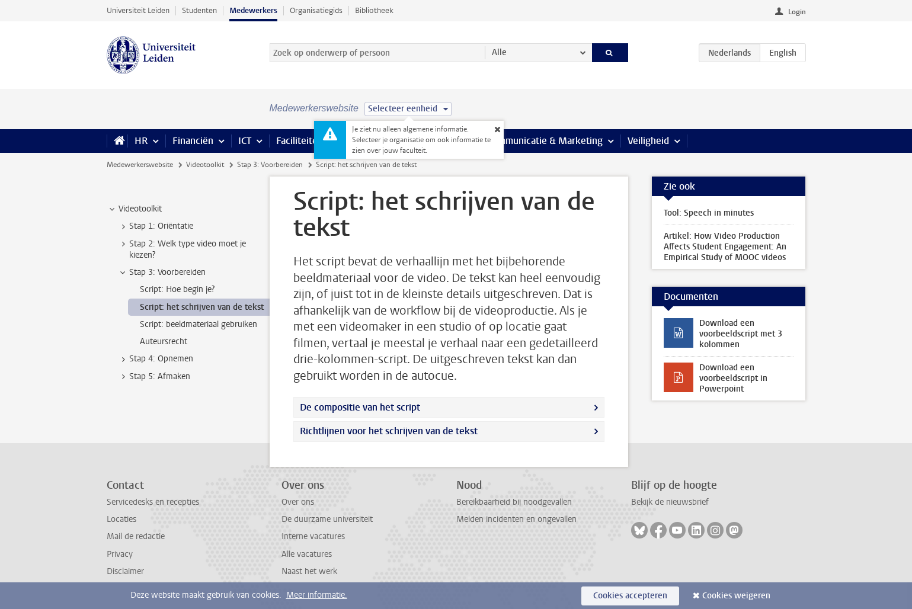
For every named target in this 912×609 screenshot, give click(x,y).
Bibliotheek (374, 10)
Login (797, 12)
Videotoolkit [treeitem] (134, 209)
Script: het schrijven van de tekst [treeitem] (202, 307)
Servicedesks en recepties (153, 502)
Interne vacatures (313, 536)
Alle (499, 52)
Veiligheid (648, 140)
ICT (244, 140)
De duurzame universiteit (327, 519)
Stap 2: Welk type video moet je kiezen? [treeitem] (182, 249)
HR (141, 140)
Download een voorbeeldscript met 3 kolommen (740, 334)
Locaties (121, 519)
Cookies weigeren (736, 595)
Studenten (199, 10)
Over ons (297, 502)
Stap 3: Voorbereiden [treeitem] (162, 272)
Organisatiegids (316, 10)
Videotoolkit (205, 164)
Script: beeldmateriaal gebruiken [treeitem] (198, 324)
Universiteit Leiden (138, 10)
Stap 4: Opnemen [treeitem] (155, 359)
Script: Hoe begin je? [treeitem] (177, 289)
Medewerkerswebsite (140, 164)
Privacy (120, 554)
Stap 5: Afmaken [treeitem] (154, 377)
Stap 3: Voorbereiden (270, 164)
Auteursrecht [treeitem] (163, 341)
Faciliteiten (299, 140)
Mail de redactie (136, 536)
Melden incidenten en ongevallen (516, 519)
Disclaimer (125, 571)
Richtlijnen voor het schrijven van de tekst (389, 431)
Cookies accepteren (630, 595)
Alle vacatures (306, 554)
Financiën (192, 140)
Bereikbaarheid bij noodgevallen (514, 502)
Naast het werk (309, 571)
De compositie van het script (360, 407)
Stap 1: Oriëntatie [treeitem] (155, 226)
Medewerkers (253, 10)
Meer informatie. (316, 595)
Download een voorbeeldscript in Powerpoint (733, 378)
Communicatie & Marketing (545, 140)
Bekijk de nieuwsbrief (670, 502)
